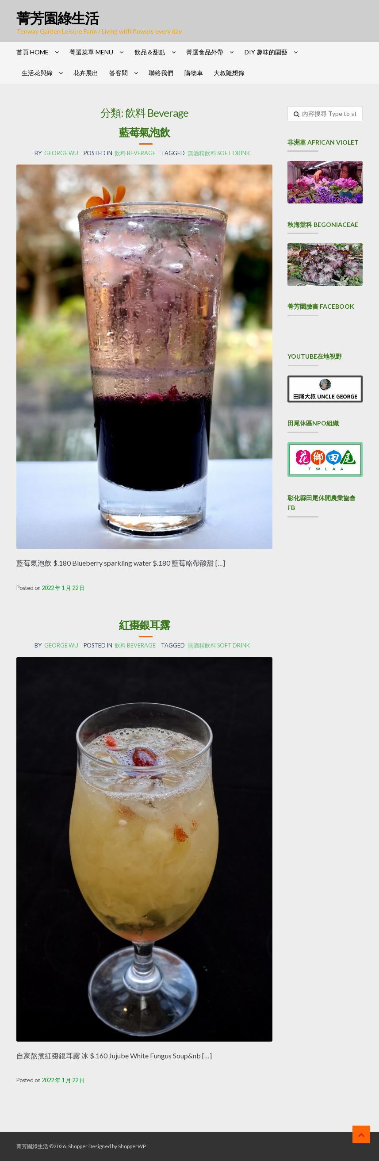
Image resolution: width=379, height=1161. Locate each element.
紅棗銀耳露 (144, 624)
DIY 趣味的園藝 (266, 52)
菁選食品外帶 (204, 52)
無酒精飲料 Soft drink (219, 153)
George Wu (61, 153)
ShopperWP (131, 1146)
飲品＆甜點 (149, 52)
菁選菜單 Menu (91, 52)
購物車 (193, 73)
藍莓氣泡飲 (144, 132)
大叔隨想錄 (229, 73)
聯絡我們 (161, 73)
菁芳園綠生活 (57, 18)
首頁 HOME (32, 52)
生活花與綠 (37, 73)
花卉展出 (85, 73)
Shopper (78, 1146)
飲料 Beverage (135, 153)
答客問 (118, 73)
